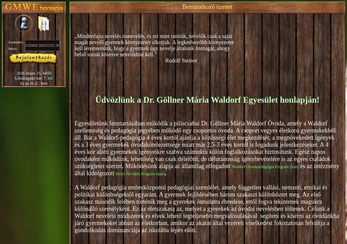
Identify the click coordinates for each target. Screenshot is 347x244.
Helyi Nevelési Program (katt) (140, 173)
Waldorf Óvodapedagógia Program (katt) (265, 166)
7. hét (48, 78)
